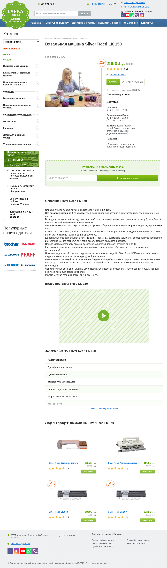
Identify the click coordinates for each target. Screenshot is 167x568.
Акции (6, 54)
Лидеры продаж (11, 48)
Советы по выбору (57, 22)
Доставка (112, 102)
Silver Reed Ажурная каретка (122, 463)
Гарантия (112, 138)
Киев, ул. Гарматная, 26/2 (136, 7)
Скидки (7, 60)
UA (110, 3)
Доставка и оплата (83, 22)
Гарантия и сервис (109, 22)
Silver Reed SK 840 (58, 512)
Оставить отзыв (118, 74)
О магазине (131, 22)
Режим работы (98, 4)
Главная (36, 23)
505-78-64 (48, 3)
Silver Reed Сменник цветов (63, 463)
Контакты (147, 22)
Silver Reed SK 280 (117, 512)
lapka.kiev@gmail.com (134, 2)
